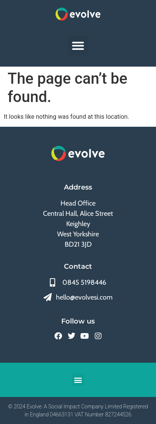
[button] (78, 45)
